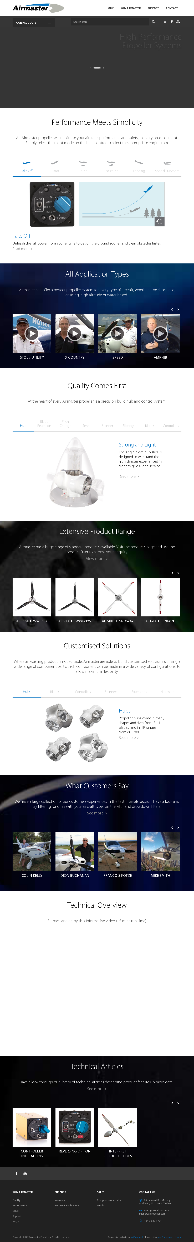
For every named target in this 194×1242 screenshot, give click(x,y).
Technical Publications (67, 1205)
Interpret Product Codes (117, 1154)
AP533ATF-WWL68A (32, 621)
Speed (118, 358)
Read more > (23, 249)
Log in (178, 1237)
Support (153, 8)
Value (16, 1210)
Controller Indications (32, 1154)
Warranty (60, 1200)
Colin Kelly (32, 876)
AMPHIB (160, 358)
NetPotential (137, 1237)
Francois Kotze (118, 876)
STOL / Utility (32, 358)
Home (110, 8)
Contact (172, 8)
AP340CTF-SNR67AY (118, 621)
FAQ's (16, 1221)
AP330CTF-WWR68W (74, 621)
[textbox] (109, 21)
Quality (16, 1200)
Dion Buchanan (74, 876)
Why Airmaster (131, 8)
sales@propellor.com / (156, 1210)
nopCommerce (164, 1237)
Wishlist (101, 1205)
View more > (97, 559)
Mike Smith (160, 876)
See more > (97, 813)
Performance (20, 1205)
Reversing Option (75, 1151)
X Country (74, 358)
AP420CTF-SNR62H (160, 621)
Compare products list (109, 1200)
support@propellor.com (152, 1213)
